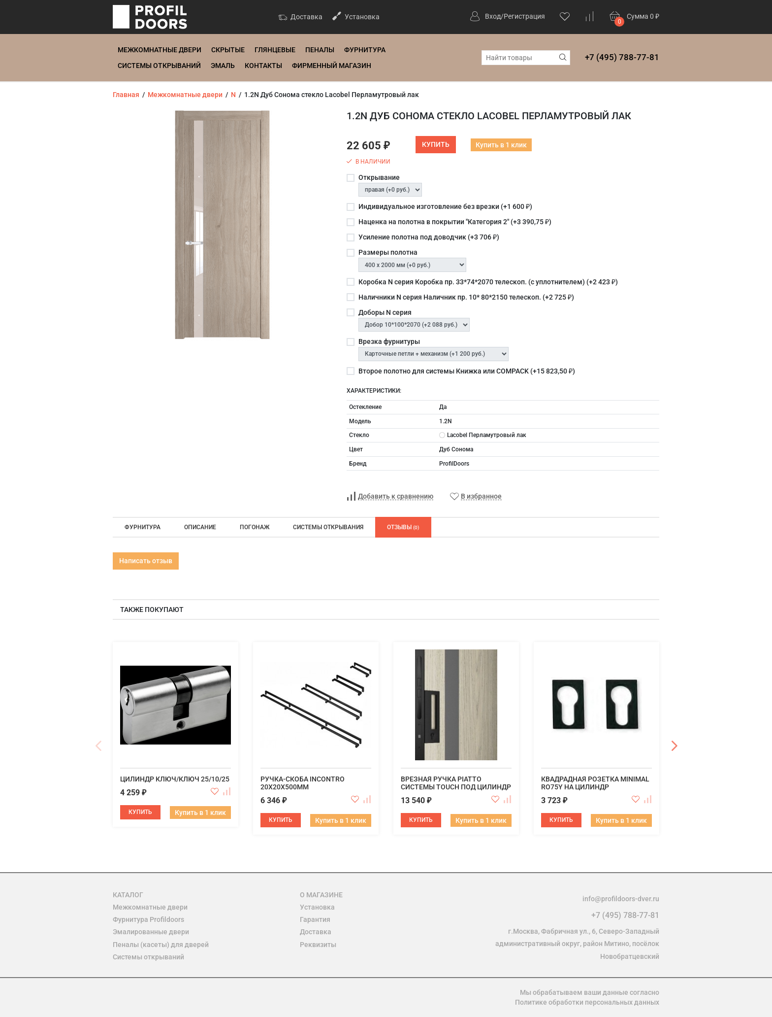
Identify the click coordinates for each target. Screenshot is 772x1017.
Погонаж (254, 527)
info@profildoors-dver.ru (620, 899)
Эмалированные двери (151, 932)
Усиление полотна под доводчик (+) (428, 237)
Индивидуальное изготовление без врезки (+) (445, 206)
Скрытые (228, 50)
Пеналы (319, 50)
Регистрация (524, 16)
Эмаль (223, 65)
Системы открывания (328, 527)
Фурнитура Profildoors (148, 919)
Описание (200, 527)
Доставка (300, 18)
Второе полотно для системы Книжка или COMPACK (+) (466, 371)
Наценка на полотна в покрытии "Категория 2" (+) (454, 222)
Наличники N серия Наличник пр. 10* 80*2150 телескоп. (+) (466, 297)
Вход (493, 16)
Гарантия (315, 919)
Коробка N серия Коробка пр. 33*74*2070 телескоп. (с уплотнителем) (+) (488, 282)
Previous (98, 746)
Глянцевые (275, 50)
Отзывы (403, 527)
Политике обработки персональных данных (587, 1002)
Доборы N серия (385, 312)
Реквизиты (318, 945)
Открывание (379, 177)
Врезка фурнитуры (389, 341)
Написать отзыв (145, 561)
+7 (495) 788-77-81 (622, 57)
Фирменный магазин (331, 65)
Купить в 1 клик (501, 145)
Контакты (263, 65)
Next (674, 746)
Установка (356, 16)
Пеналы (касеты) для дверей (161, 945)
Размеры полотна (388, 252)
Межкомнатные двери (159, 50)
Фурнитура (365, 50)
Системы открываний (159, 65)
